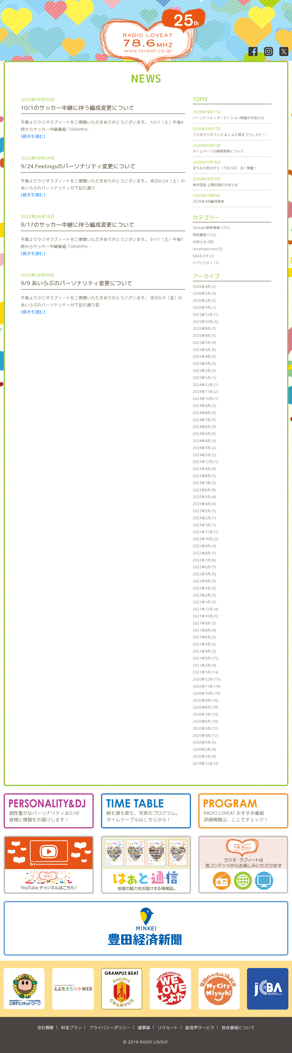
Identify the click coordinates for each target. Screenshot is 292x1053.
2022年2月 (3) (204, 595)
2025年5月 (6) (204, 349)
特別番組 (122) (204, 234)
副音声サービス (199, 1027)
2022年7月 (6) (204, 560)
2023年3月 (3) (204, 511)
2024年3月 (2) (204, 448)
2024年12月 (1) (205, 384)
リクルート (167, 1027)
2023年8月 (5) (204, 476)
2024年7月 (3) (204, 419)
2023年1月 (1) (204, 525)
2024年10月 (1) (205, 398)
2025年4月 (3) (204, 356)
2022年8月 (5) (204, 553)
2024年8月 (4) (204, 412)
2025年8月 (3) (204, 335)
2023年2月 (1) (204, 518)
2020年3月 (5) (204, 742)
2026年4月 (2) (204, 286)
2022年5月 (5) (204, 574)
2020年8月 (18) (205, 707)
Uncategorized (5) (207, 249)
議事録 (144, 1027)
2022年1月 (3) (204, 602)
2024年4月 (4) (204, 440)
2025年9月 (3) (204, 328)
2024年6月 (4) (204, 426)
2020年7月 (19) (205, 714)
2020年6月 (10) (205, 721)
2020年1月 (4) (204, 756)
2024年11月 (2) (205, 391)
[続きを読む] (33, 136)
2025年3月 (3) (204, 363)
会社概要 (45, 1027)
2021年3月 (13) (205, 658)
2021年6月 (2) (204, 637)
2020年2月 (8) (204, 749)
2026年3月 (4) (204, 293)
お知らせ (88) (203, 241)
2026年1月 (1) (204, 307)
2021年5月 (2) (204, 644)
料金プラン (71, 1027)
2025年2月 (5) (204, 370)
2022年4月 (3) (204, 581)
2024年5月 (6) (204, 433)
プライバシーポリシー (109, 1027)
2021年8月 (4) (204, 630)
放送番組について (238, 1027)
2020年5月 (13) (205, 728)
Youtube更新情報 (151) (211, 227)
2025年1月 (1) (204, 377)
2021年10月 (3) (205, 616)
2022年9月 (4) (204, 546)
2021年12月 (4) (205, 609)
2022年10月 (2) (205, 539)
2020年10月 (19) (206, 693)
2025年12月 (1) (205, 314)
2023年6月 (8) (204, 490)
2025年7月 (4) (204, 342)
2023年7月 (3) (204, 483)
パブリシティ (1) (206, 262)
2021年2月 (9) (204, 665)
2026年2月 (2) (204, 300)
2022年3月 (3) (204, 588)
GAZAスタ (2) (203, 256)
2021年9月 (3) (204, 623)
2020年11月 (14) (206, 686)
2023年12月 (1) (205, 461)
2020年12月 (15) (206, 679)
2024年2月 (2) (204, 455)
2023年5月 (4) (204, 496)
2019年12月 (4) (205, 763)
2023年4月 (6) (204, 504)
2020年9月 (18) (205, 700)
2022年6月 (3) (204, 567)
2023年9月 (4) (204, 468)
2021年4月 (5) (204, 651)
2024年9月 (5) (204, 405)
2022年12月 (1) (205, 532)
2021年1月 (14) (205, 672)
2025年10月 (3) (205, 321)
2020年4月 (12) (205, 735)
